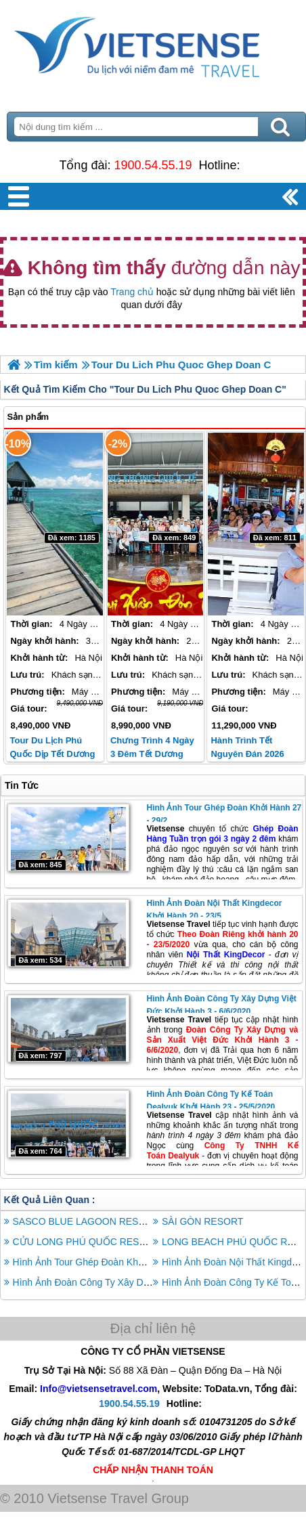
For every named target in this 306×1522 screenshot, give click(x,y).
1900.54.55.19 (153, 165)
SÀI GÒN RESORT (202, 1221)
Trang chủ (132, 291)
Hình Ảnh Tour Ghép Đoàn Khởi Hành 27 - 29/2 (112, 1262)
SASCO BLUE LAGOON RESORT (85, 1221)
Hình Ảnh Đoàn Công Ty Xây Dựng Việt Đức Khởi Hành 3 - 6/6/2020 (157, 1282)
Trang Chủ (153, 44)
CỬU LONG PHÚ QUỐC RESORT (86, 1241)
